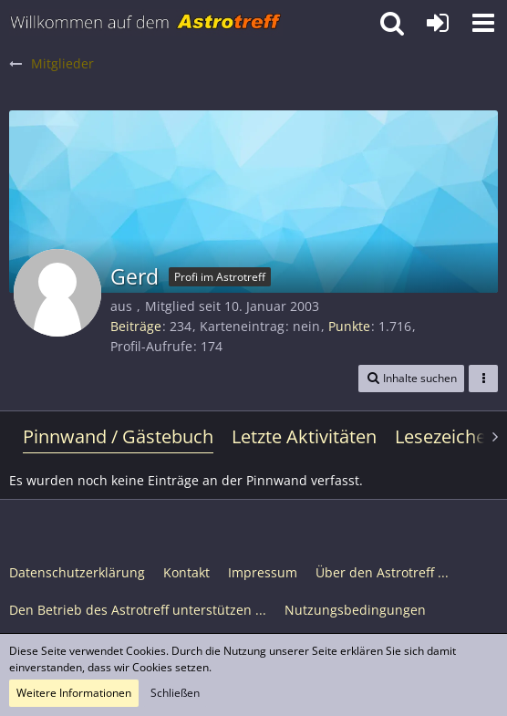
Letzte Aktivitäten (304, 436)
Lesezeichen (446, 436)
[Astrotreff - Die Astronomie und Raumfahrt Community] (145, 23)
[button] (483, 23)
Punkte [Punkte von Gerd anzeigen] (349, 326)
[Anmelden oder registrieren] (437, 23)
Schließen (175, 692)
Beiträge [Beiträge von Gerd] (135, 326)
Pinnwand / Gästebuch (118, 436)
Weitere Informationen (73, 692)
